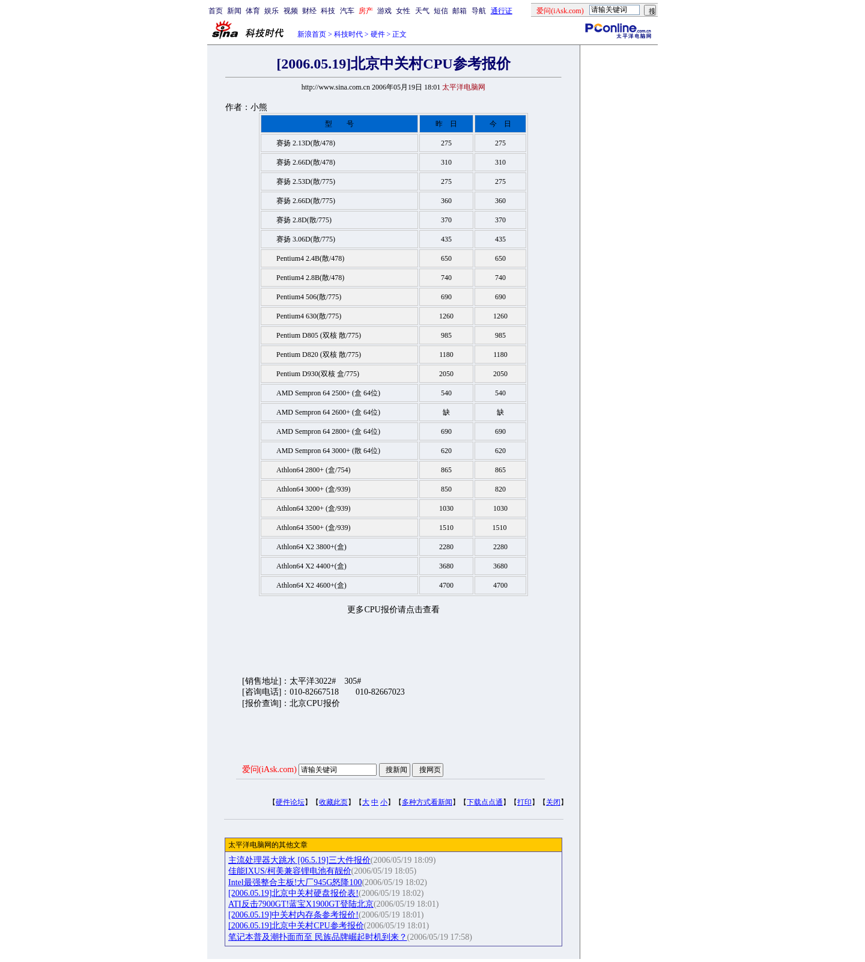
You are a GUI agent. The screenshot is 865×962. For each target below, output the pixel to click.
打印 (524, 802)
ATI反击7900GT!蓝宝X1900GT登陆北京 (301, 904)
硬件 (378, 34)
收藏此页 (333, 802)
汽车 (347, 11)
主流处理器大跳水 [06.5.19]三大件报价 (299, 860)
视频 (291, 11)
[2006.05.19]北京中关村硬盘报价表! (293, 893)
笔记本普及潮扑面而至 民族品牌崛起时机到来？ (317, 937)
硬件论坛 (290, 802)
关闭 (553, 802)
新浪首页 (311, 34)
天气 (422, 11)
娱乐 (271, 11)
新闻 (234, 11)
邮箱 (459, 11)
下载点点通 (485, 802)
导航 (479, 11)
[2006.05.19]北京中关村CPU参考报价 (296, 925)
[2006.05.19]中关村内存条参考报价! (293, 914)
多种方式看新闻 (427, 802)
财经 (309, 11)
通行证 (501, 11)
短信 (441, 11)
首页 (215, 11)
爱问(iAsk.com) (269, 769)
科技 (328, 11)
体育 (253, 11)
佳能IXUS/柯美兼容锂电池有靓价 (289, 870)
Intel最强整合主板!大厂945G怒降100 (295, 882)
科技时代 (348, 34)
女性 (403, 11)
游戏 (384, 11)
